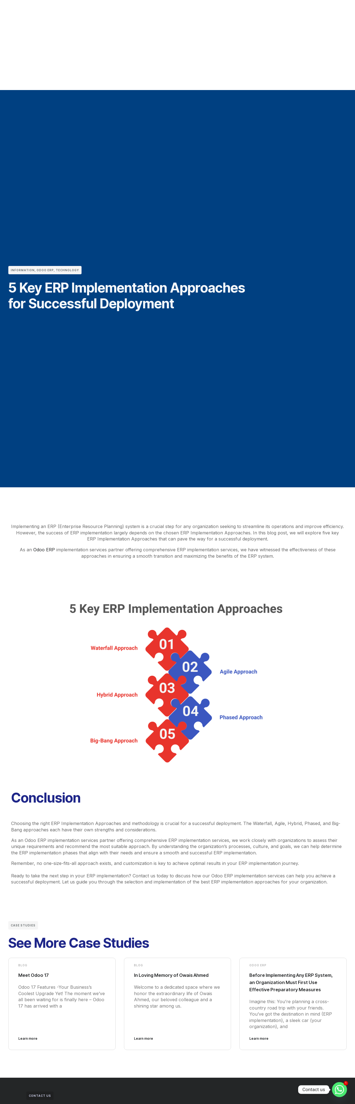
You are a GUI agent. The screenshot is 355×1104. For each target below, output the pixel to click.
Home (68, 14)
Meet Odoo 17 (36, 974)
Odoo (129, 14)
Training (200, 14)
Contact (224, 14)
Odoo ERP (45, 270)
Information (23, 270)
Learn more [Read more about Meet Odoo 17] (27, 1045)
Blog (22, 965)
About (88, 14)
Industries (154, 14)
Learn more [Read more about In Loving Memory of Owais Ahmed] (143, 1045)
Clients (109, 14)
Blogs (177, 14)
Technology (67, 270)
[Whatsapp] (339, 1089)
